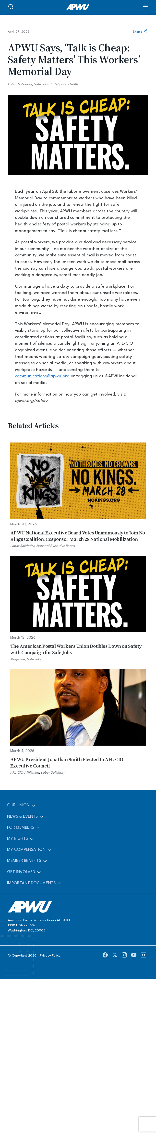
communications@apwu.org (42, 376)
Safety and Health (64, 84)
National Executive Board (55, 546)
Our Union (18, 805)
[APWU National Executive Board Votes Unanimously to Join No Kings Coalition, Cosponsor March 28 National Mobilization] (78, 495)
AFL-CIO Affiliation (24, 772)
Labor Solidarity (20, 84)
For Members (20, 827)
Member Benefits (24, 861)
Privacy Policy (50, 955)
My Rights (17, 839)
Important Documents (31, 883)
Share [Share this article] (140, 32)
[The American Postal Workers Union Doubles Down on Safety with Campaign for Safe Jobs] (78, 608)
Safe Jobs (41, 84)
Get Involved (21, 872)
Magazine (17, 659)
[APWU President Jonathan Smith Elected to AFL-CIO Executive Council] (78, 722)
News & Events (22, 816)
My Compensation (26, 850)
